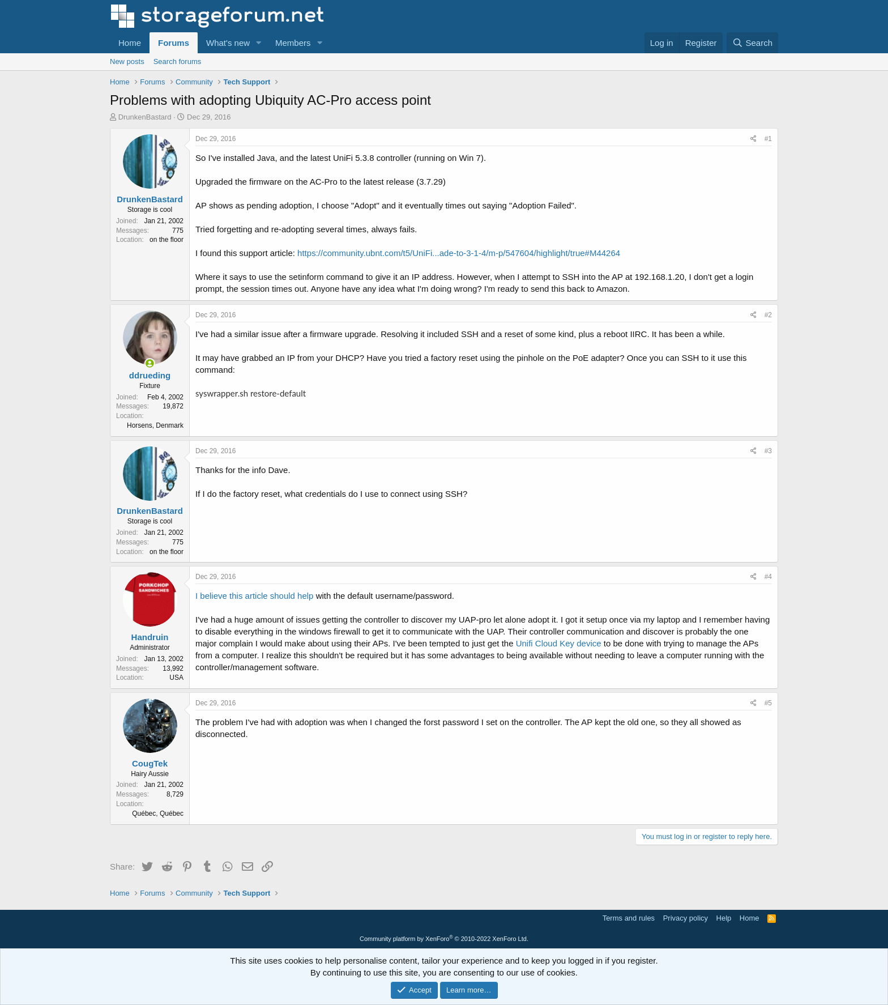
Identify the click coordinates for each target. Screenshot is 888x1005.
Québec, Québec (157, 813)
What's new (228, 43)
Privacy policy (685, 918)
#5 (768, 703)
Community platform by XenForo (444, 938)
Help (724, 918)
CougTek (150, 763)
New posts (127, 61)
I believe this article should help (254, 596)
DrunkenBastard (145, 117)
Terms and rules (629, 918)
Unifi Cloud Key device (558, 643)
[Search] (752, 42)
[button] (259, 42)
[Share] (753, 139)
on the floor (166, 240)
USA (176, 678)
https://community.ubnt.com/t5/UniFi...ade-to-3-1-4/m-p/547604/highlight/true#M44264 (458, 253)
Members (293, 43)
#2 (768, 315)
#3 (768, 451)
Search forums (177, 61)
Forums (173, 43)
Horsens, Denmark (155, 425)
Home (129, 43)
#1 (768, 139)
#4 (768, 577)
